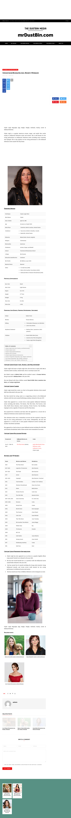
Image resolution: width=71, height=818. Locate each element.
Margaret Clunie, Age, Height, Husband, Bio (16, 349)
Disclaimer (20, 817)
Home (6, 43)
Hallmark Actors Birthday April (10, 69)
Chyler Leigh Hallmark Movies (13, 340)
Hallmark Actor (50, 43)
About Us (61, 43)
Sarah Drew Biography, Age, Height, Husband (39, 717)
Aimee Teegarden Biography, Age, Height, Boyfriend (18, 345)
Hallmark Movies (25, 43)
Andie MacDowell (37, 433)
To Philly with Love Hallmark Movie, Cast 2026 (22, 20)
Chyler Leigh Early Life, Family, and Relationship (18, 337)
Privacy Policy (14, 817)
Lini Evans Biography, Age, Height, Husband (16, 347)
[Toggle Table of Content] (29, 335)
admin (15, 690)
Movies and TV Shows (11, 342)
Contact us (7, 817)
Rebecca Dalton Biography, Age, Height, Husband (24, 717)
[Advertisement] (35, 9)
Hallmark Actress (37, 43)
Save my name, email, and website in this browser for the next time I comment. (23, 753)
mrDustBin (17, 813)
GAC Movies (13, 43)
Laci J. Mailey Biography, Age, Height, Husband (8, 717)
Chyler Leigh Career (10, 338)
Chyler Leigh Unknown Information (14, 344)
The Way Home (20, 433)
